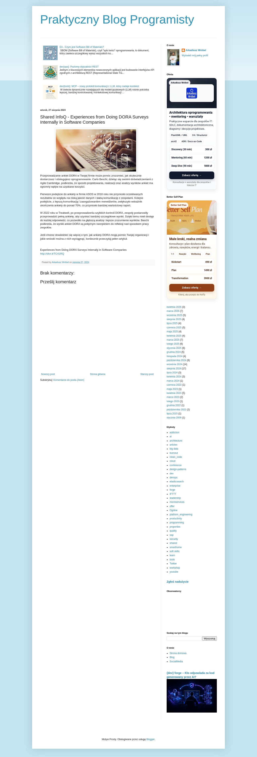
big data (174, 448)
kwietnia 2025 (174, 335)
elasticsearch (177, 481)
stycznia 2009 (174, 417)
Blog (172, 657)
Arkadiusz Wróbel (196, 50)
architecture (176, 440)
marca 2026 (173, 311)
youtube (174, 571)
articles (173, 444)
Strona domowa (178, 653)
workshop (175, 567)
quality (173, 530)
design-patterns (178, 469)
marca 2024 (173, 380)
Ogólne (173, 510)
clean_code (176, 457)
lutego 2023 (173, 401)
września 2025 (174, 315)
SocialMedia (176, 661)
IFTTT (173, 494)
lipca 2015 (172, 413)
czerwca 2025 (174, 327)
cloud (172, 461)
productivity (176, 518)
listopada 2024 (174, 356)
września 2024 (174, 364)
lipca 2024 (172, 372)
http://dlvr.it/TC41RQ (52, 253)
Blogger (150, 739)
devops (173, 477)
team (172, 555)
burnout (174, 453)
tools (172, 559)
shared (173, 543)
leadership (175, 498)
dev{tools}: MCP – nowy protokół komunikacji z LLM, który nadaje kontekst (99, 86)
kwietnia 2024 (174, 376)
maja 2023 (172, 389)
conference (176, 465)
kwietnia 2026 (174, 307)
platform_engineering (181, 514)
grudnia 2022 (174, 405)
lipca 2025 (172, 323)
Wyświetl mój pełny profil (195, 55)
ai (170, 436)
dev (171, 473)
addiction (174, 432)
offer (172, 506)
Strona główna (97, 374)
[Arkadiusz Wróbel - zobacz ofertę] (192, 134)
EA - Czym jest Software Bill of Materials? (82, 47)
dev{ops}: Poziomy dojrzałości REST (79, 66)
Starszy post (147, 374)
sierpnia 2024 (174, 368)
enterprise (175, 485)
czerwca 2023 (174, 384)
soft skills (174, 551)
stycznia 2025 (174, 348)
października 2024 (176, 360)
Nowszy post (48, 374)
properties (175, 526)
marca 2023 (173, 397)
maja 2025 (172, 331)
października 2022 (176, 409)
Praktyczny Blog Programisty (117, 19)
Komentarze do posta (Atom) (68, 380)
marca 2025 (173, 339)
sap (171, 535)
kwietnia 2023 (174, 393)
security (174, 539)
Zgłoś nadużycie (178, 581)
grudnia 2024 (174, 352)
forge (172, 489)
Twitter (173, 563)
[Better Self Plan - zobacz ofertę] (192, 249)
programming (177, 522)
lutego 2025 (173, 343)
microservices (177, 502)
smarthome (176, 547)
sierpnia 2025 (174, 319)
